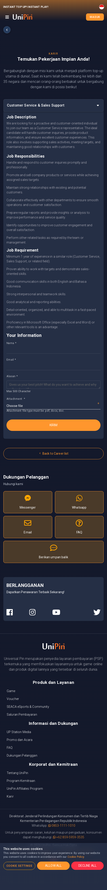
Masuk (95, 17)
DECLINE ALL (87, 865)
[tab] (53, 105)
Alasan (10, 376)
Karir (10, 796)
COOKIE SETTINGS (19, 865)
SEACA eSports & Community (28, 706)
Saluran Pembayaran (22, 714)
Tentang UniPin (17, 773)
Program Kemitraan (21, 781)
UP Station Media (19, 732)
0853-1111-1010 (61, 825)
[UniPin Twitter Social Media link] (97, 612)
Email (10, 359)
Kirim (53, 425)
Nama (10, 342)
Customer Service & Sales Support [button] (35, 105)
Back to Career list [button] (53, 453)
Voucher (13, 699)
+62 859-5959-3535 (68, 837)
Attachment (15, 398)
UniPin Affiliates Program (25, 788)
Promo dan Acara (19, 740)
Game (11, 691)
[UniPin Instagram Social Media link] (32, 612)
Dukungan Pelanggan (22, 755)
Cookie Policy (75, 856)
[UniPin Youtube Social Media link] (56, 612)
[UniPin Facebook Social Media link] (9, 612)
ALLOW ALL (53, 865)
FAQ (10, 747)
